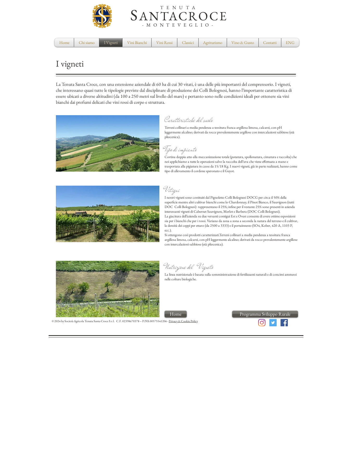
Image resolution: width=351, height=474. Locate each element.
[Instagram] (261, 322)
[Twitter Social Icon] (273, 322)
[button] (187, 42)
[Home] (176, 314)
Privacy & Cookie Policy (183, 321)
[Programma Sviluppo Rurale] (265, 314)
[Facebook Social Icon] (284, 322)
